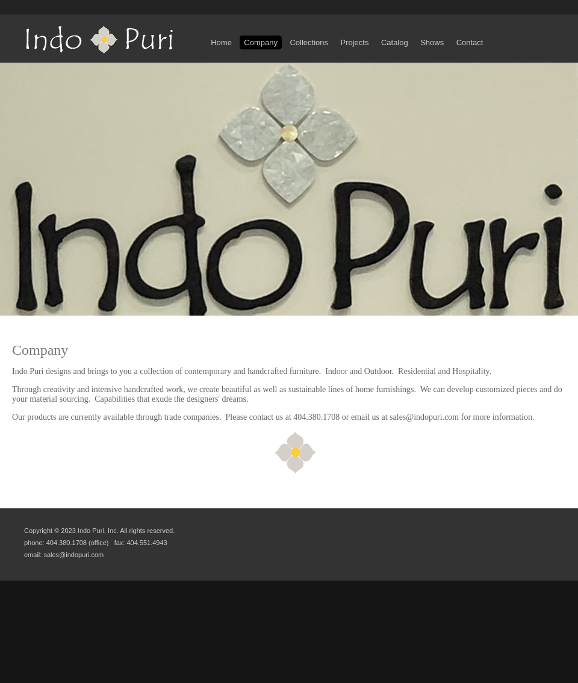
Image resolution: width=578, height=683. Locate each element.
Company (261, 42)
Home (221, 42)
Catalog (394, 42)
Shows (432, 42)
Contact (469, 42)
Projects (354, 42)
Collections (308, 42)
